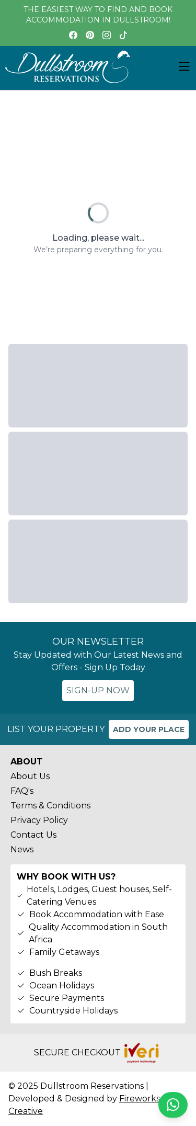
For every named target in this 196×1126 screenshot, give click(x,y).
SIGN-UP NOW (98, 690)
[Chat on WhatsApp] (173, 1105)
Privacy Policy (39, 820)
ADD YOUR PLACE (149, 729)
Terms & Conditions (50, 805)
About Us (30, 776)
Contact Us (33, 835)
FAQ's (21, 791)
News (21, 849)
